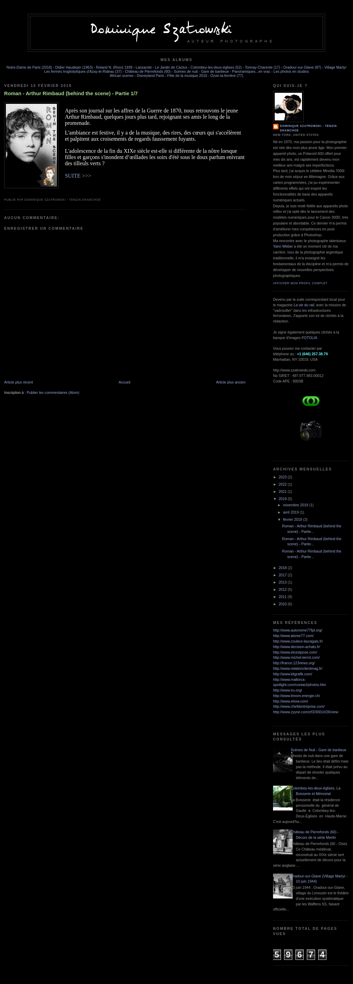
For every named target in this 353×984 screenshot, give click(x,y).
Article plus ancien (230, 382)
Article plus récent (18, 382)
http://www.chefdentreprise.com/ (299, 706)
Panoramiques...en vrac (251, 71)
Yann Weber (283, 246)
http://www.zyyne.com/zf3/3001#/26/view (305, 712)
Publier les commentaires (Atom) (53, 392)
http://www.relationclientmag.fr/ (297, 668)
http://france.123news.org (293, 663)
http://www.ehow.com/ (290, 701)
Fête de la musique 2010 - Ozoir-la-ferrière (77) (205, 75)
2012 (283, 589)
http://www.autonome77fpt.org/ (297, 630)
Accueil (124, 382)
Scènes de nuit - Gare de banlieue (201, 71)
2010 (283, 604)
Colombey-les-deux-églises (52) (216, 67)
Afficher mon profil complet (300, 283)
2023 (283, 477)
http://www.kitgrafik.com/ (292, 674)
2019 (283, 499)
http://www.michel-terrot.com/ (296, 657)
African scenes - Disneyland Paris (137, 75)
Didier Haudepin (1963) (74, 67)
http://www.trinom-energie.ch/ (296, 696)
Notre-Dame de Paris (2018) (29, 67)
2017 (283, 575)
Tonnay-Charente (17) (262, 67)
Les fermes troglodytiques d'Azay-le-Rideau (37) (83, 71)
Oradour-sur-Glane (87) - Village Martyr (314, 67)
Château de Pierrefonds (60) (148, 71)
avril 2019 (291, 512)
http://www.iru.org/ (287, 690)
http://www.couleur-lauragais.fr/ (298, 641)
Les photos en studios (291, 71)
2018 (283, 568)
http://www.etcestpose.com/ (295, 652)
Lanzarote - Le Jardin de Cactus (162, 67)
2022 (283, 484)
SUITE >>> (78, 176)
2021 (283, 491)
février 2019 (293, 519)
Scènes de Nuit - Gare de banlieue (318, 750)
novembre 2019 (296, 505)
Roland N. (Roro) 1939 (114, 67)
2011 (283, 597)
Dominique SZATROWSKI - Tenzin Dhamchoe (308, 128)
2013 (283, 582)
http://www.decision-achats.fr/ (296, 647)
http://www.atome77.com (293, 636)
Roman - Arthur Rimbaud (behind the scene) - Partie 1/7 (71, 93)
